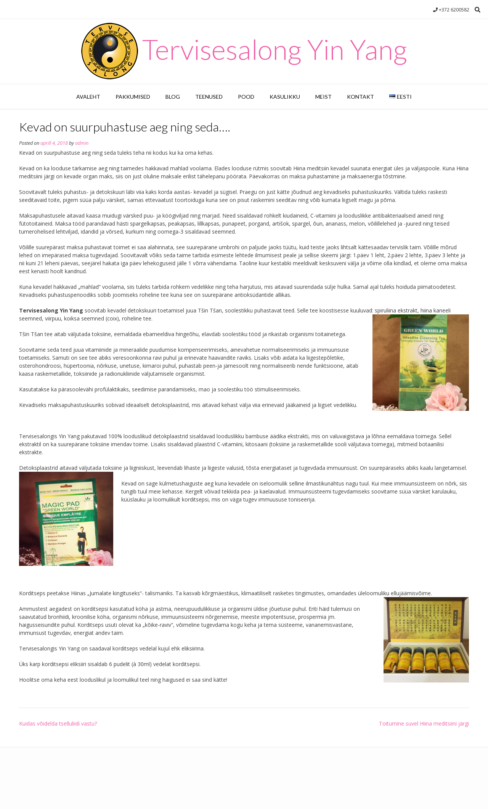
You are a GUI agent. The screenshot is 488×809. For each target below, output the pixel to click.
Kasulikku (285, 96)
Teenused (209, 96)
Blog (172, 96)
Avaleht (88, 96)
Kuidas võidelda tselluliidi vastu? (58, 723)
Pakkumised (133, 96)
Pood (246, 96)
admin (81, 143)
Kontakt (360, 96)
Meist (323, 96)
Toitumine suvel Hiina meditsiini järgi (424, 723)
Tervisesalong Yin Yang (274, 49)
